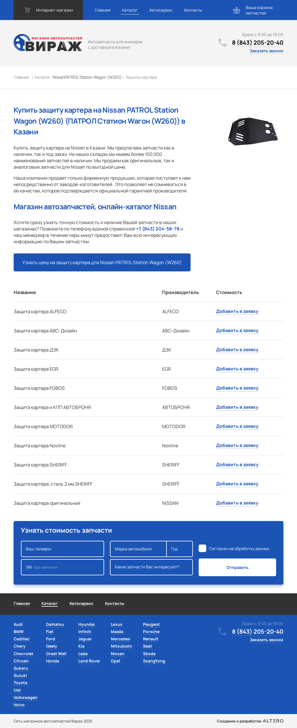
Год (179, 548)
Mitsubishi (121, 646)
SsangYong (154, 661)
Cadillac (22, 638)
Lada (83, 653)
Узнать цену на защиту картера (102, 262)
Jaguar (85, 638)
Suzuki (20, 675)
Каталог (130, 10)
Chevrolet (23, 653)
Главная (103, 10)
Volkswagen (25, 697)
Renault (150, 638)
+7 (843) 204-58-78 (158, 229)
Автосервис (161, 10)
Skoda (149, 653)
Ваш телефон (62, 548)
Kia (81, 646)
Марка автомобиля (138, 548)
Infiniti (84, 631)
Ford (50, 638)
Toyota (20, 682)
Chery (20, 646)
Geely (51, 646)
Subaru (21, 668)
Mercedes (120, 638)
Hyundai (86, 624)
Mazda (117, 631)
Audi (18, 624)
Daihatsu (55, 624)
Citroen (21, 661)
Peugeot (151, 624)
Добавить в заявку (237, 311)
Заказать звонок (266, 50)
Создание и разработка (250, 721)
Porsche (151, 631)
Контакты (193, 10)
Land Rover (89, 661)
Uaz (17, 690)
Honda (52, 661)
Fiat (49, 631)
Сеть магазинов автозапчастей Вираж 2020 (53, 721)
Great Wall (56, 653)
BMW (19, 631)
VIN (62, 567)
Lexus (116, 624)
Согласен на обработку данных (239, 548)
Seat (147, 646)
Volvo (19, 704)
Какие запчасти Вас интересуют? (152, 567)
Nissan (117, 653)
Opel (115, 661)
